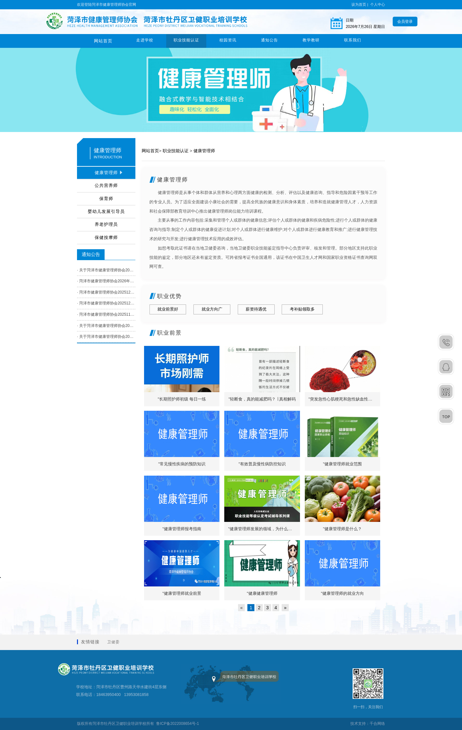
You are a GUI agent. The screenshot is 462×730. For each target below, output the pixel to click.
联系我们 (352, 41)
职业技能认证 (186, 41)
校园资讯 (228, 41)
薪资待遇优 (256, 309)
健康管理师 (204, 150)
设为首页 (358, 4)
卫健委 (113, 642)
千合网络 (377, 723)
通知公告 (269, 41)
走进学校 (144, 41)
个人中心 (377, 4)
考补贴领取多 (302, 309)
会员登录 (405, 21)
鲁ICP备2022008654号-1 (177, 723)
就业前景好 (168, 309)
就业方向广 (211, 309)
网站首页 (103, 41)
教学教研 (311, 41)
